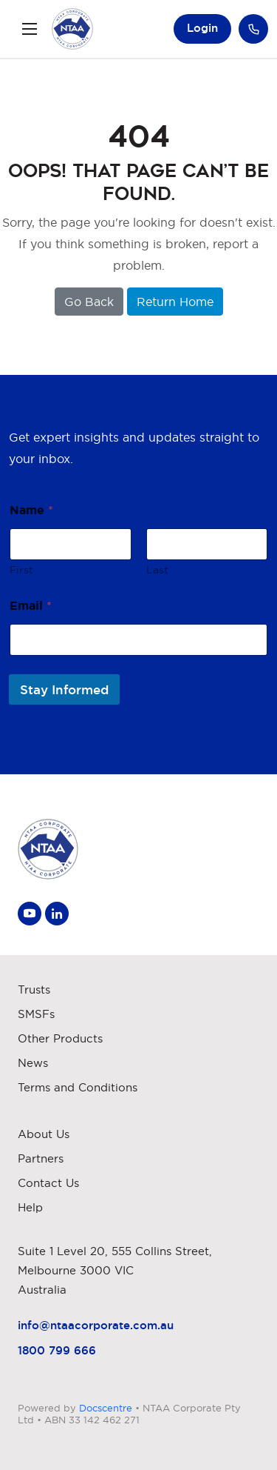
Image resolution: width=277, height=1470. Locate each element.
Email (31, 605)
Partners (41, 1158)
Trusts (34, 989)
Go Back (89, 301)
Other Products (60, 1038)
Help (30, 1207)
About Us (43, 1134)
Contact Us (48, 1183)
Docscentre (105, 1408)
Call (253, 29)
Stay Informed (64, 689)
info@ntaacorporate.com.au (96, 1325)
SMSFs (36, 1014)
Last (157, 570)
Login (202, 27)
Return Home (175, 301)
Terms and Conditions (77, 1087)
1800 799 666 (57, 1350)
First (21, 570)
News (33, 1063)
